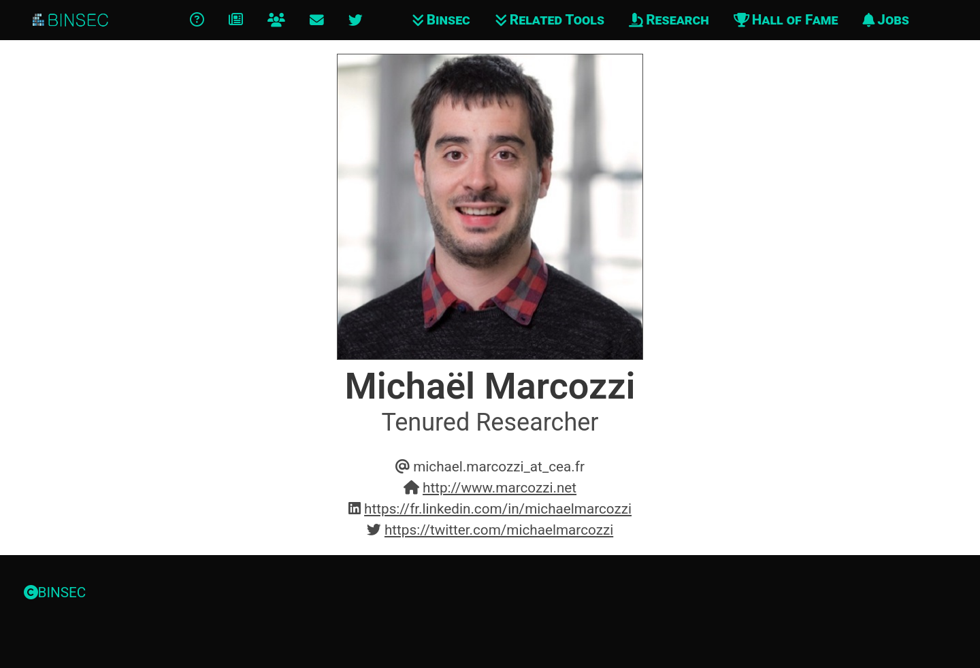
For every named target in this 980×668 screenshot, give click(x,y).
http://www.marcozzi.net (499, 488)
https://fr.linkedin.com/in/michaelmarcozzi (498, 509)
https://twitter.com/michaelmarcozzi (499, 530)
